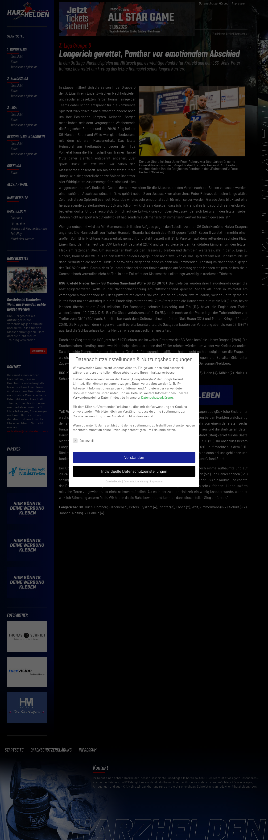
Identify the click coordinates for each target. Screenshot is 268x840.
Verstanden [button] (134, 456)
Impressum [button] (156, 480)
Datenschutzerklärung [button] (136, 480)
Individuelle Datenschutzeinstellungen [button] (134, 470)
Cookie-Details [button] (114, 480)
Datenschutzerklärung (157, 396)
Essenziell (83, 439)
